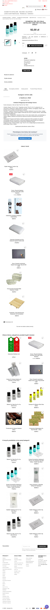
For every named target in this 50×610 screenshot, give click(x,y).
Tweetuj (32, 53)
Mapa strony (16, 572)
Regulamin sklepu (17, 559)
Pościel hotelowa (6, 598)
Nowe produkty (6, 567)
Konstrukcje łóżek (6, 564)
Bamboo (4, 577)
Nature (4, 583)
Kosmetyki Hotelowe (11, 12)
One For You (5, 587)
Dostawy (16, 558)
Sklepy (4, 570)
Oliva (4, 585)
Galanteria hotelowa (7, 601)
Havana (4, 578)
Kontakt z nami (17, 571)
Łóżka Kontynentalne (11, 13)
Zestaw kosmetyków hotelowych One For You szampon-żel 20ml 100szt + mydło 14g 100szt (36, 461)
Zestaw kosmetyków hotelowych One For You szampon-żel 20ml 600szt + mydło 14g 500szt (13, 486)
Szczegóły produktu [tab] (14, 88)
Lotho (4, 582)
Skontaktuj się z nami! (25, 138)
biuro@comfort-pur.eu (9, 3)
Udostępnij (29, 53)
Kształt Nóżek (5, 562)
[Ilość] (23, 45)
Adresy (27, 564)
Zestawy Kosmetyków (7, 591)
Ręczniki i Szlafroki (25, 12)
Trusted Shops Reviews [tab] (36, 88)
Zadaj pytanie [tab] (24, 88)
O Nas (15, 561)
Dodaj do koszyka (35, 46)
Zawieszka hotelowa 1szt (14, 354)
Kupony (27, 565)
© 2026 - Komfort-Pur (7, 608)
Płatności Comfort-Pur (18, 563)
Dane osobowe (29, 558)
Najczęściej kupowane (7, 569)
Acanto (4, 572)
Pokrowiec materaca (7, 602)
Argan (4, 575)
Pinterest (35, 53)
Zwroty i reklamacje (18, 564)
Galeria (4, 558)
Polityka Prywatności (18, 567)
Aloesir (4, 574)
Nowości (30, 13)
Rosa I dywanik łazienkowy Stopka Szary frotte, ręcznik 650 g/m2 (18, 265)
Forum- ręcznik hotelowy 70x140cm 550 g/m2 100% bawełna (17, 192)
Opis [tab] (6, 88)
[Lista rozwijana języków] (40, 1)
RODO (15, 566)
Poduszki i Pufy (6, 596)
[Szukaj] (36, 6)
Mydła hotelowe (6, 593)
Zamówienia (28, 559)
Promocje (23, 13)
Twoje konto (30, 555)
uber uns (16, 569)
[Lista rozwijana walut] (46, 1)
